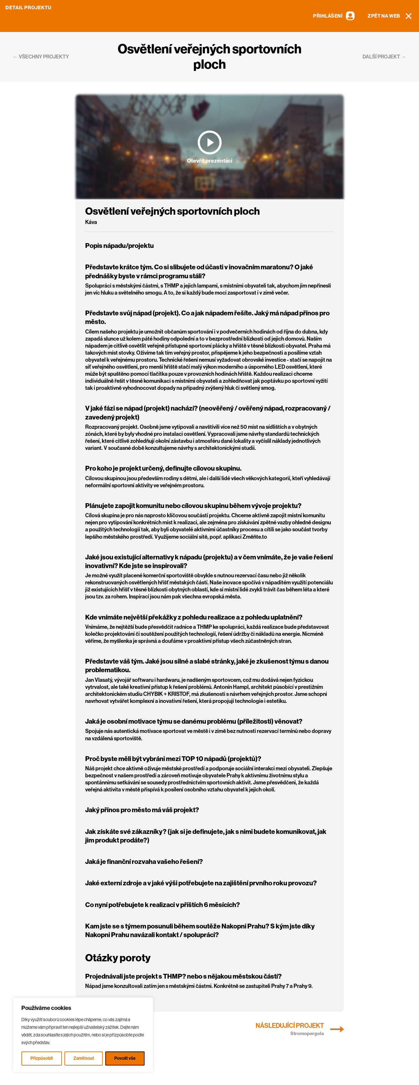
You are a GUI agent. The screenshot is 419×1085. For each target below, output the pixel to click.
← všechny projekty (41, 57)
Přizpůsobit (41, 1058)
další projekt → (384, 57)
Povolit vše (125, 1058)
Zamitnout (83, 1058)
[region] (83, 1034)
